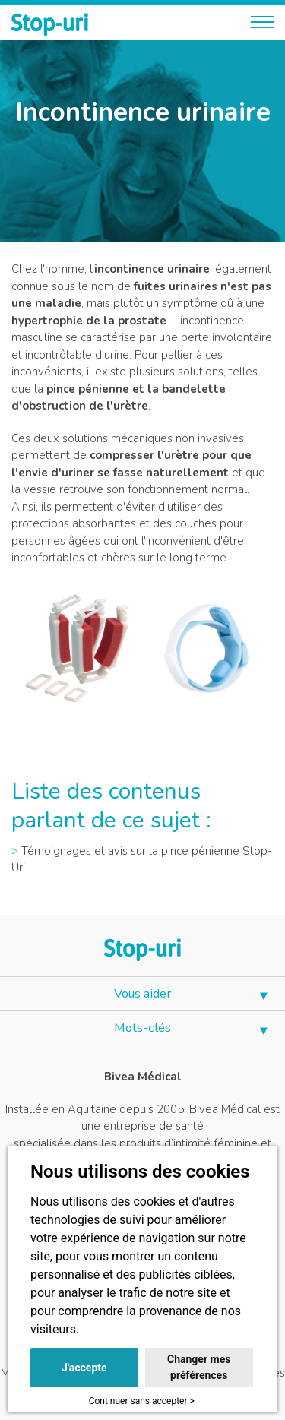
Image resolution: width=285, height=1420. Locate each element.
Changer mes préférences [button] (198, 1367)
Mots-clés (142, 1027)
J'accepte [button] (84, 1367)
